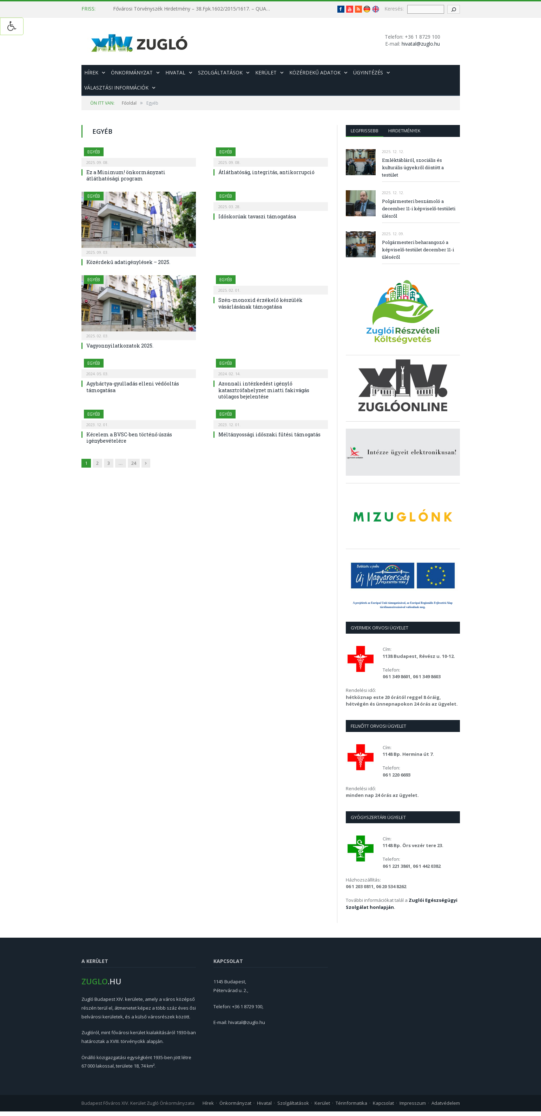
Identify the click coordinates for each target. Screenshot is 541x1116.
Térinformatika (351, 1103)
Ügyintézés (368, 72)
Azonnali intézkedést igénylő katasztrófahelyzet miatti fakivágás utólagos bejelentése (263, 389)
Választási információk (116, 87)
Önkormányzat (132, 72)
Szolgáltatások (220, 72)
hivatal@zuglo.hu (421, 43)
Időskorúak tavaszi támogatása (257, 216)
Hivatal (175, 72)
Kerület (266, 72)
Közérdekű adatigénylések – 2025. (128, 262)
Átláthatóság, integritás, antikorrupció (266, 172)
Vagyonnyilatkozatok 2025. (119, 345)
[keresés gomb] (453, 9)
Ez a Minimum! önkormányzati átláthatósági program (125, 175)
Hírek (91, 72)
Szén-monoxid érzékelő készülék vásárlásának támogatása (260, 303)
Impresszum (413, 1103)
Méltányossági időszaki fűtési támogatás (269, 434)
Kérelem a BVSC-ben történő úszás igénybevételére (129, 437)
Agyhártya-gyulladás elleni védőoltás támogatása (132, 386)
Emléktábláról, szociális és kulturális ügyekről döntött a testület (413, 167)
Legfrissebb (364, 130)
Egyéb (93, 152)
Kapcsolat (383, 1103)
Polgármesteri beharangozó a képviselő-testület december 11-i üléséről (418, 249)
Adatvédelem (445, 1103)
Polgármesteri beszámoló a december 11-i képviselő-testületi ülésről (418, 208)
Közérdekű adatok (315, 72)
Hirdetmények (404, 130)
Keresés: (394, 8)
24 (133, 463)
